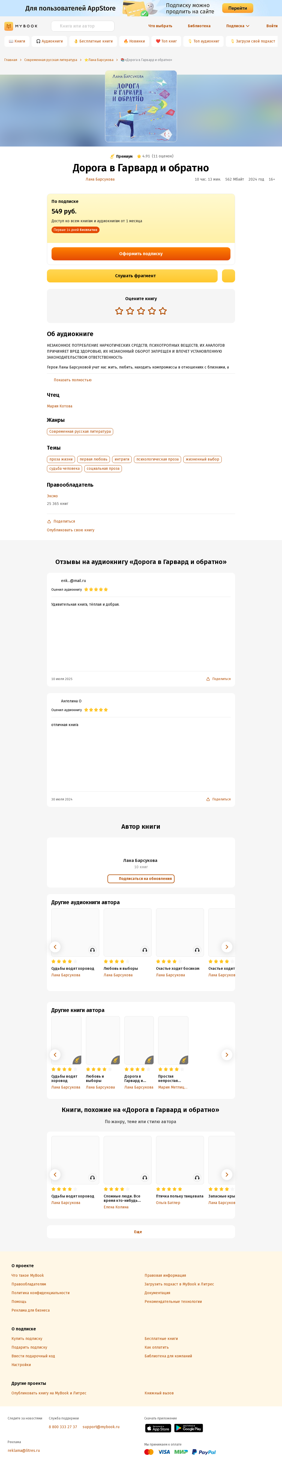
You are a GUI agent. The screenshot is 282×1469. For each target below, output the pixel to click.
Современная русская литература (80, 431)
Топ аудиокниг (206, 41)
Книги (19, 41)
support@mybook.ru (101, 1427)
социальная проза (103, 468)
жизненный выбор (202, 459)
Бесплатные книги (96, 41)
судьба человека (64, 468)
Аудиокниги (52, 41)
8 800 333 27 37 (63, 1427)
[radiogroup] (141, 311)
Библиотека (199, 26)
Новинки (137, 41)
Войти (272, 26)
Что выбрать (160, 26)
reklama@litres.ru (24, 1450)
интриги (122, 459)
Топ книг (169, 41)
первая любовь (93, 459)
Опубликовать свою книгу (70, 530)
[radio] (119, 310)
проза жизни (61, 459)
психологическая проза (157, 459)
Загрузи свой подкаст (255, 41)
